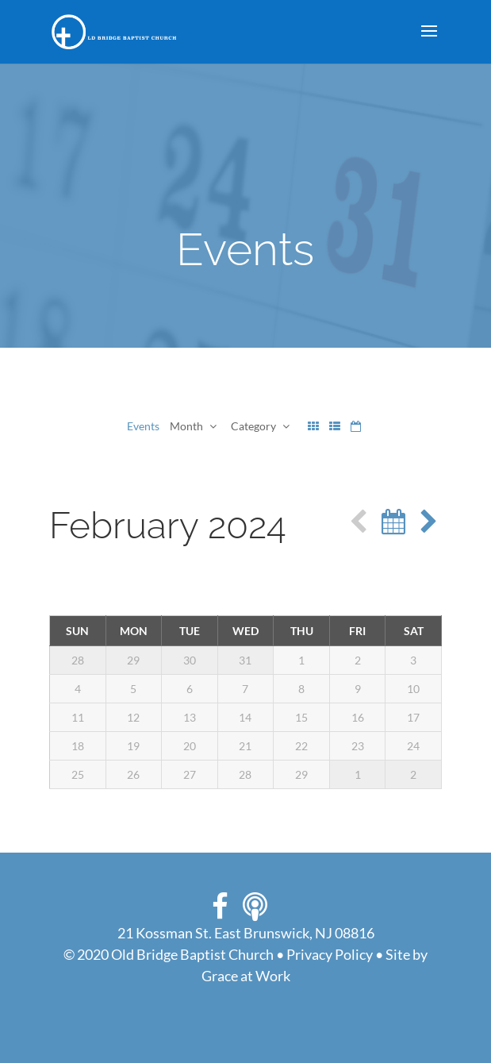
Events (143, 426)
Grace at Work (245, 975)
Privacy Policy (329, 954)
